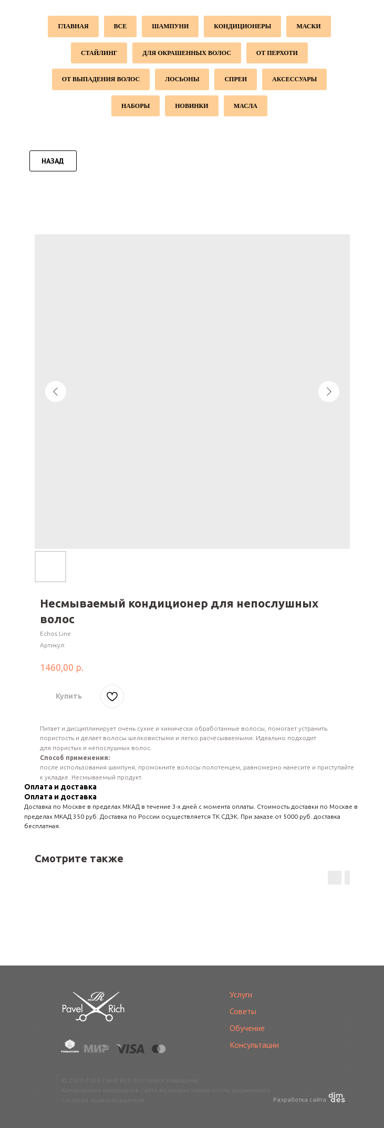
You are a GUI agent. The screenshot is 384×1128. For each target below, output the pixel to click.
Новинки (191, 106)
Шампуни (170, 26)
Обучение (247, 1028)
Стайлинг (99, 53)
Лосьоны (182, 79)
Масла (245, 106)
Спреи (235, 79)
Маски (308, 26)
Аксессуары (294, 79)
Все (120, 26)
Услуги (241, 994)
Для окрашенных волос (186, 53)
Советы (243, 1011)
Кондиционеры (242, 26)
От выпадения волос (101, 79)
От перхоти (277, 53)
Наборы (135, 106)
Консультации (254, 1044)
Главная (73, 26)
